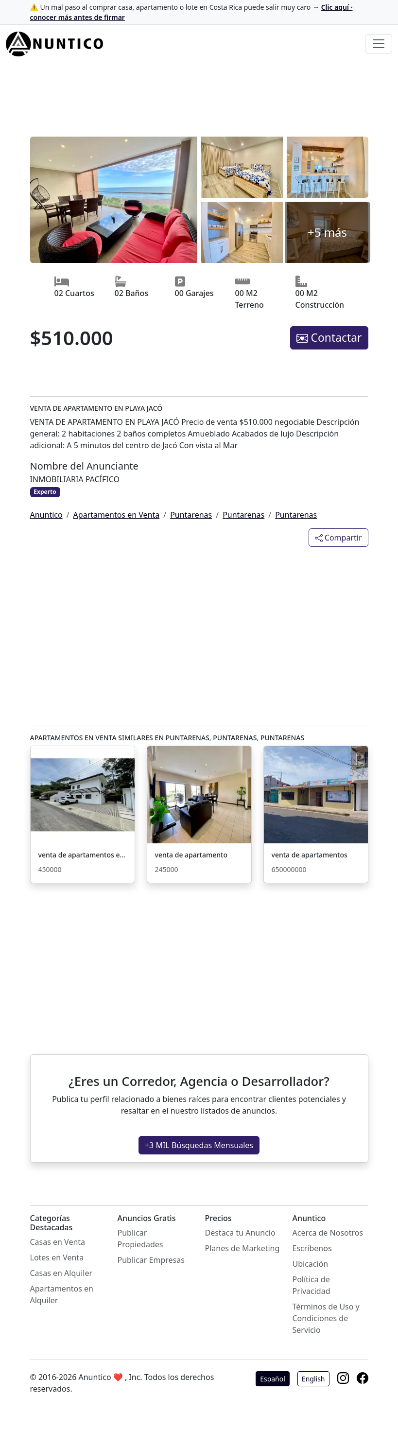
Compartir (338, 537)
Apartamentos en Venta (116, 514)
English (313, 1378)
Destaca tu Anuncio (240, 1232)
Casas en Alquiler (61, 1273)
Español (272, 1378)
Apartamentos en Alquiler (61, 1294)
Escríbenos (312, 1248)
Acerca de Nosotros (328, 1232)
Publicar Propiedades (140, 1238)
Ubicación (311, 1263)
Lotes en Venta (57, 1257)
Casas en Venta (58, 1242)
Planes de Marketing (242, 1248)
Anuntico (46, 514)
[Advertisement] (199, 100)
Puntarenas (191, 514)
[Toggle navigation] (378, 43)
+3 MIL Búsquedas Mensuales (199, 1145)
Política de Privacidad (311, 1285)
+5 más (327, 232)
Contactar (329, 337)
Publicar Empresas (151, 1260)
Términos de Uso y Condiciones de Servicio (326, 1318)
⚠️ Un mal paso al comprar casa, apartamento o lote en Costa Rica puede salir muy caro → (191, 12)
